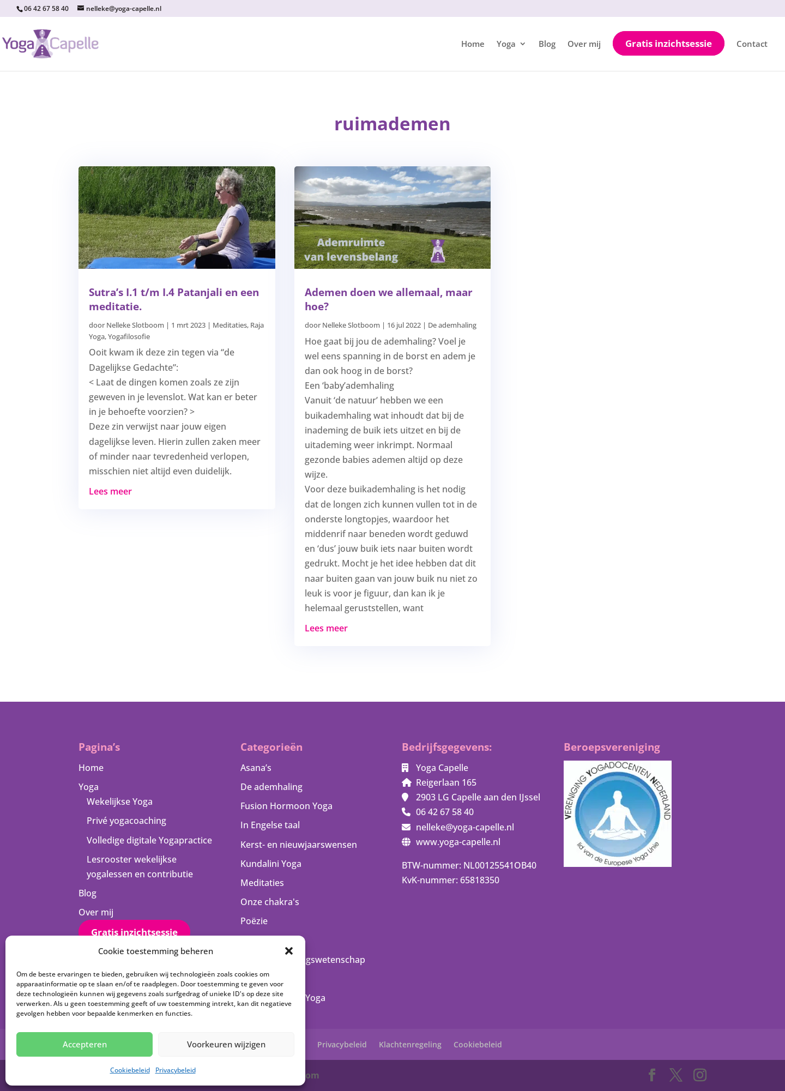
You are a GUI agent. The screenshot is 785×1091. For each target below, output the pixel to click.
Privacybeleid (175, 1070)
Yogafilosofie (129, 336)
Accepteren (85, 1044)
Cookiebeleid (130, 1070)
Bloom (305, 1075)
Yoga (506, 44)
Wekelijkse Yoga (120, 801)
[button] (288, 950)
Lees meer (110, 491)
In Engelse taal (270, 825)
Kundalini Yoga (270, 864)
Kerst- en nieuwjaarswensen (298, 845)
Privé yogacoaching (126, 821)
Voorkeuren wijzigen (226, 1044)
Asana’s (255, 768)
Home (473, 44)
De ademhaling (452, 325)
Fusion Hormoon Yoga (286, 806)
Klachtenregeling (410, 1044)
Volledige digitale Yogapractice (149, 840)
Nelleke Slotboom (135, 325)
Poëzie (254, 921)
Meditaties (230, 325)
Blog (547, 44)
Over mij (584, 44)
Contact (752, 44)
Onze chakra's (269, 902)
